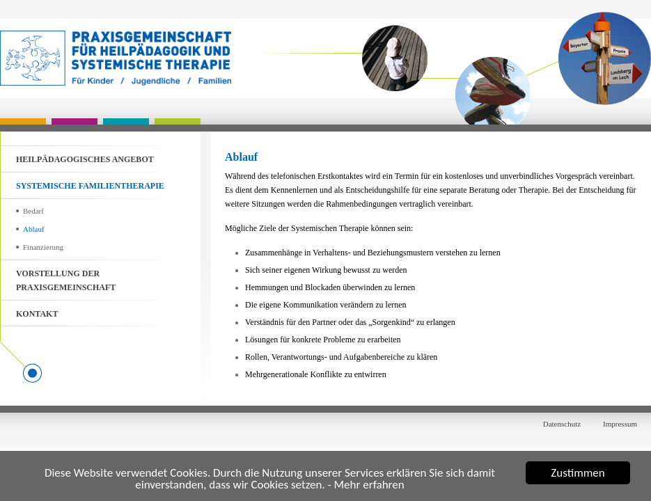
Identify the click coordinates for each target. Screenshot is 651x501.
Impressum (620, 424)
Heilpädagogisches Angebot (85, 159)
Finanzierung (43, 247)
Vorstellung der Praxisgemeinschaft (66, 280)
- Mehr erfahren (366, 485)
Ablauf (34, 229)
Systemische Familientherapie (90, 186)
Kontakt (37, 314)
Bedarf (33, 211)
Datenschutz (562, 424)
